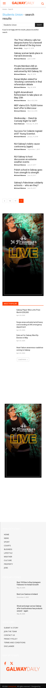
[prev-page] (4, 201)
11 (15, 201)
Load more (23, 359)
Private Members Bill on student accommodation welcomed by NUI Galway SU (28, 69)
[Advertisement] (23, 380)
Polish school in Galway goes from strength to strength (28, 171)
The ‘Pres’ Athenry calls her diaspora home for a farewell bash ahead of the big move (28, 43)
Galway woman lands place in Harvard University (28, 54)
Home (4, 9)
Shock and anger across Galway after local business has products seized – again (29, 608)
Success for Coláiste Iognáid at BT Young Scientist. (28, 132)
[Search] (39, 25)
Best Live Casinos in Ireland (27, 594)
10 (10, 201)
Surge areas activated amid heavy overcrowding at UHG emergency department (29, 324)
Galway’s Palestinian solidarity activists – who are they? (28, 184)
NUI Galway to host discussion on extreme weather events (25, 159)
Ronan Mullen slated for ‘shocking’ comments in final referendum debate (28, 82)
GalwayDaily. (12, 686)
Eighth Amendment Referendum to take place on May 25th (28, 95)
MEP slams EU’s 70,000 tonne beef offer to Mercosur (28, 106)
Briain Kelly (18, 48)
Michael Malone (20, 59)
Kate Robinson (19, 124)
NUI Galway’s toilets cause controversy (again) (27, 145)
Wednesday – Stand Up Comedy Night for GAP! (25, 119)
